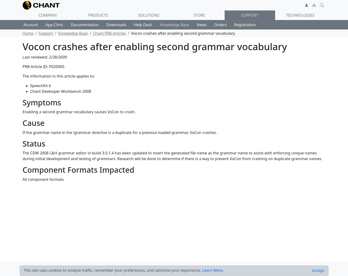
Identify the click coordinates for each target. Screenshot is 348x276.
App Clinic (54, 24)
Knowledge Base (174, 24)
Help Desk (143, 24)
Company (48, 15)
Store (199, 15)
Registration (245, 24)
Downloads (116, 24)
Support (249, 15)
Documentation (85, 24)
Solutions (148, 15)
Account (31, 24)
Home (28, 33)
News (202, 24)
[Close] (318, 271)
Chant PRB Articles (109, 33)
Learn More (212, 270)
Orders (220, 24)
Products (98, 15)
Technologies (300, 15)
